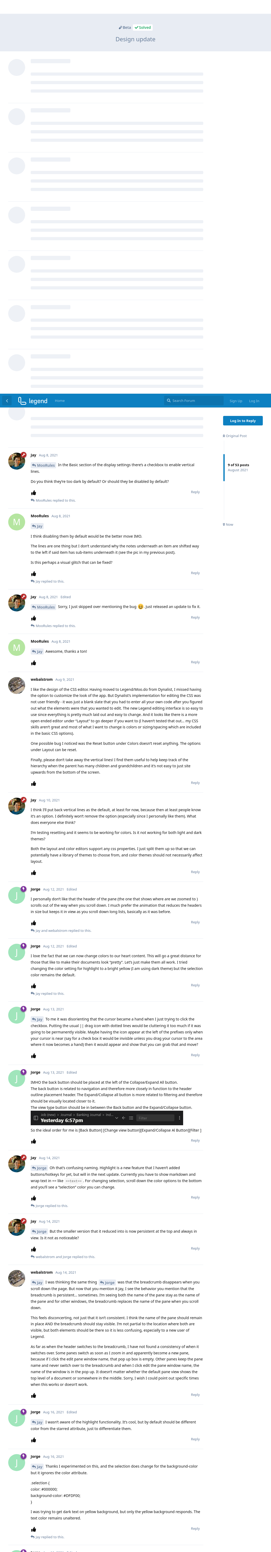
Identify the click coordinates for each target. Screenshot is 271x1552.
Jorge (42, 774)
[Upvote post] (35, 99)
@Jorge (38, 1293)
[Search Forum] (194, 7)
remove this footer (136, 1545)
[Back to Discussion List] (7, 7)
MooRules (46, 71)
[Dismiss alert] (125, 1541)
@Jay (36, 1344)
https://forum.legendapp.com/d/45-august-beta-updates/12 (84, 1283)
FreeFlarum (145, 1539)
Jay (39, 132)
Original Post (235, 42)
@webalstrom (108, 1175)
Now (228, 131)
